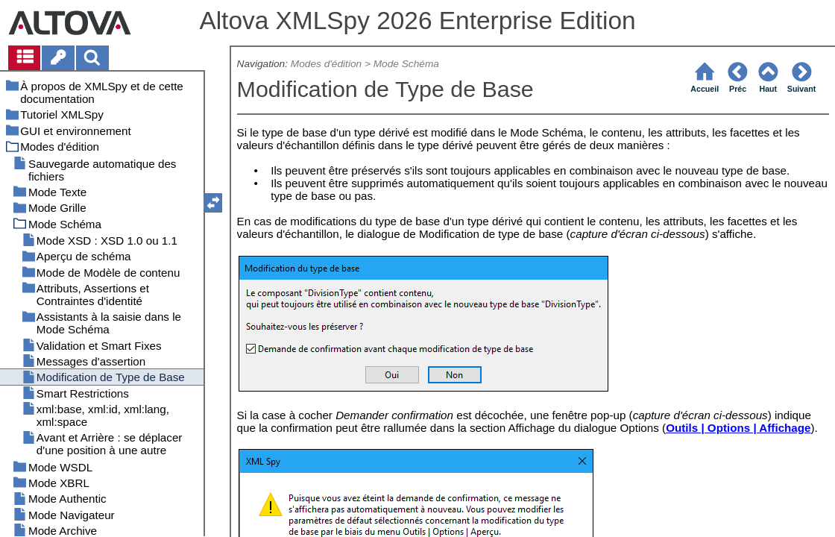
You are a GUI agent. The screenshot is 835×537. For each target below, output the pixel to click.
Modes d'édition (326, 63)
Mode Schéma (406, 63)
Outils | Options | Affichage (738, 427)
